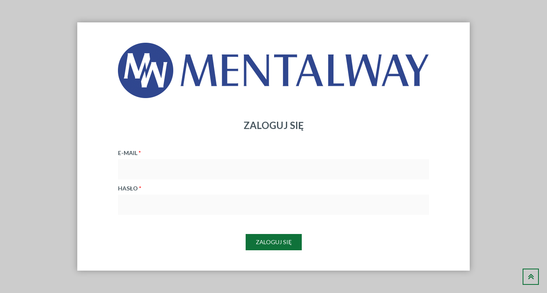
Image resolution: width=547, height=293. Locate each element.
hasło (129, 188)
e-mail (129, 152)
